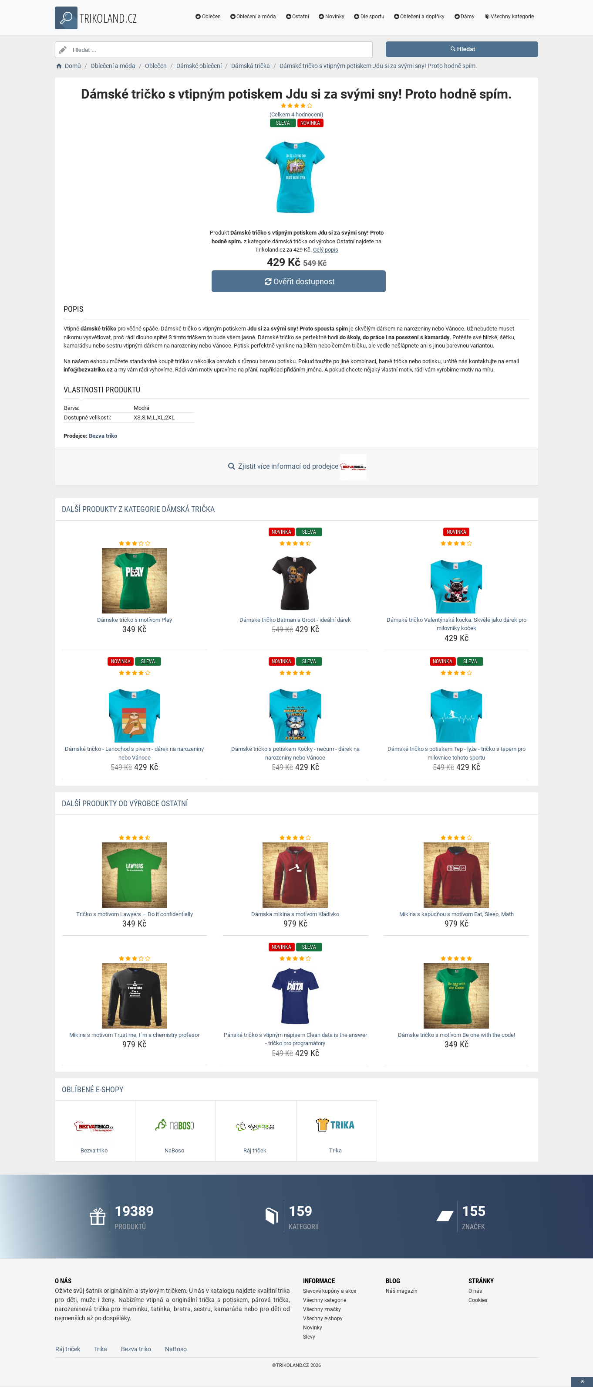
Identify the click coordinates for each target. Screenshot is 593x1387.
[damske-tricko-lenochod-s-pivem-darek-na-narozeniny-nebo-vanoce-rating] (134, 673)
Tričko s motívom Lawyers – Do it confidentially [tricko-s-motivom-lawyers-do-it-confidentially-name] (134, 914)
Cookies (477, 1300)
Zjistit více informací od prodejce (296, 467)
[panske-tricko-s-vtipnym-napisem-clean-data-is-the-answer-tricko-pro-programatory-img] (295, 996)
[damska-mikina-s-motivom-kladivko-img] (295, 875)
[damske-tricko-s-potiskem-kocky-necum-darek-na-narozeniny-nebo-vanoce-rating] (295, 673)
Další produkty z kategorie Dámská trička (138, 509)
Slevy (309, 1337)
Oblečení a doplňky (419, 17)
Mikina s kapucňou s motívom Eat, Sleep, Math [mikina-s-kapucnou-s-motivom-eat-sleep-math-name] (456, 914)
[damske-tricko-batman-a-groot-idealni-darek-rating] (295, 543)
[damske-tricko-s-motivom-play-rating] (134, 543)
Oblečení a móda (252, 17)
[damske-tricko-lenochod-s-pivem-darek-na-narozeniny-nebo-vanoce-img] (134, 710)
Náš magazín (402, 1291)
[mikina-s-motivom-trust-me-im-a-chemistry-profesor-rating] (134, 958)
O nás (475, 1291)
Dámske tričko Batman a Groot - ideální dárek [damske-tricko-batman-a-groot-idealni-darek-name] (295, 620)
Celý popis (325, 249)
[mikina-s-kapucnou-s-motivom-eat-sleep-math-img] (456, 875)
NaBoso (176, 1349)
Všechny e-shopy (323, 1318)
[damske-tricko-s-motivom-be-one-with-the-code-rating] (456, 958)
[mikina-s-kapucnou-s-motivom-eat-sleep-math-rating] (456, 838)
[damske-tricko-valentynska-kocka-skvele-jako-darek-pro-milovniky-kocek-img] (456, 580)
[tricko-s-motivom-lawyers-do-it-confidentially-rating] (134, 838)
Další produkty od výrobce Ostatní (125, 803)
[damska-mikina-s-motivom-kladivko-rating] (295, 838)
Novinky (331, 17)
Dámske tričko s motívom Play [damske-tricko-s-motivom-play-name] (134, 620)
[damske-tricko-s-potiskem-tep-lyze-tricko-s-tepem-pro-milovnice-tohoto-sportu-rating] (456, 673)
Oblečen (208, 17)
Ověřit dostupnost (299, 281)
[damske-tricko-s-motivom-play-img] (134, 580)
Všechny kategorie (508, 17)
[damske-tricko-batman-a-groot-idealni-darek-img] (295, 580)
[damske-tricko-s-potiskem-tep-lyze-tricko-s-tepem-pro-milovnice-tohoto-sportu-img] (456, 710)
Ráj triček (67, 1349)
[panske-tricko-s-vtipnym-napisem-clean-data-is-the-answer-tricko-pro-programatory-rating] (295, 958)
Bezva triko (103, 436)
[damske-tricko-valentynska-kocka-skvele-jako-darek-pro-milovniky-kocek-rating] (456, 543)
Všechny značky (322, 1309)
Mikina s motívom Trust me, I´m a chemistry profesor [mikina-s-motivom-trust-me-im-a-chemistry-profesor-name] (134, 1035)
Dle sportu (368, 17)
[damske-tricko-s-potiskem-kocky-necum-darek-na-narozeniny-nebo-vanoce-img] (295, 710)
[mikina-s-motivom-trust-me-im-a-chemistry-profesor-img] (134, 996)
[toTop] (582, 1382)
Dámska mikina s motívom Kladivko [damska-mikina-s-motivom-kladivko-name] (295, 914)
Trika (100, 1349)
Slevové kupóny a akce (329, 1291)
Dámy (464, 17)
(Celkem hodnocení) (296, 114)
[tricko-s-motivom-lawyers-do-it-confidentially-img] (134, 875)
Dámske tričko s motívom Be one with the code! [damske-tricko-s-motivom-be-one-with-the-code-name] (456, 1035)
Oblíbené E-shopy (92, 1089)
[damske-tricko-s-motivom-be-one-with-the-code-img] (456, 996)
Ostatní (297, 17)
